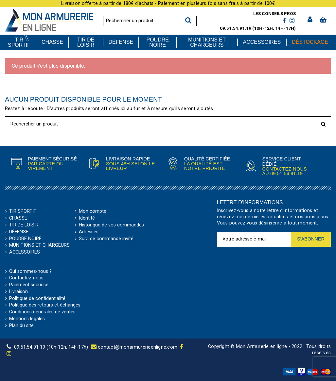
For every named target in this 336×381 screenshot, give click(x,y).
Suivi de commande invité (106, 239)
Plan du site (21, 325)
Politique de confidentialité (37, 298)
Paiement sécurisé (28, 285)
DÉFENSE (18, 232)
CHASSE (18, 218)
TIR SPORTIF (22, 211)
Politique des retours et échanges (44, 305)
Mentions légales (27, 319)
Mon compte (92, 211)
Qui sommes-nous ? (30, 271)
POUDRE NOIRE (25, 239)
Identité (87, 218)
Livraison (18, 292)
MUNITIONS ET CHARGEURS (39, 245)
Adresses (88, 232)
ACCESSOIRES (24, 252)
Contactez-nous (26, 278)
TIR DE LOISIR (24, 225)
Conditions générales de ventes (42, 312)
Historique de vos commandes (111, 225)
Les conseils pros (274, 13)
